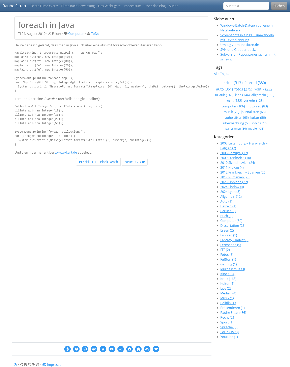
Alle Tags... (222, 74)
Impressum (132, 6)
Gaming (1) (228, 264)
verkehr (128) (254, 100)
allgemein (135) (262, 95)
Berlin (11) (228, 211)
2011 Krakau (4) (232, 167)
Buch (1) (226, 216)
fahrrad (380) (255, 82)
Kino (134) (227, 274)
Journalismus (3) (232, 269)
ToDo (95, 33)
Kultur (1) (227, 283)
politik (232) (263, 89)
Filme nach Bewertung (78, 6)
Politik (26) (228, 303)
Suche (173, 6)
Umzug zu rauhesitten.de (239, 45)
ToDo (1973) (229, 332)
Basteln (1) (228, 206)
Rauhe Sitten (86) (233, 312)
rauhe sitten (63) (236, 117)
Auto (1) (226, 201)
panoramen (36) (236, 128)
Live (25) (226, 288)
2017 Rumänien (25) (235, 177)
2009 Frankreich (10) (235, 158)
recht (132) (234, 100)
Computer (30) (231, 220)
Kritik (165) (228, 279)
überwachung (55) (237, 123)
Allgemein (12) (231, 196)
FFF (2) (225, 249)
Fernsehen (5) (230, 245)
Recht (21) (227, 317)
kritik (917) (233, 82)
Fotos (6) (226, 254)
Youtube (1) (229, 337)
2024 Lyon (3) (230, 191)
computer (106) (233, 106)
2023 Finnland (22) (234, 182)
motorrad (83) (257, 106)
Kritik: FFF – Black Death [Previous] (98, 162)
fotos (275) (243, 89)
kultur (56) (258, 117)
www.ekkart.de (66, 152)
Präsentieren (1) (232, 308)
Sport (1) (226, 322)
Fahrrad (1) (228, 235)
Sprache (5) (228, 327)
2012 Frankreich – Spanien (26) (243, 172)
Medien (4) (228, 293)
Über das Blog (155, 6)
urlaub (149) (224, 95)
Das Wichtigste (109, 6)
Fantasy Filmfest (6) (234, 240)
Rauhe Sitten (14, 5)
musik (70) (231, 112)
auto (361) (224, 89)
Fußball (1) (228, 259)
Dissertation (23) (232, 225)
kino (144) (242, 95)
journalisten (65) (253, 112)
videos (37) (259, 123)
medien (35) (256, 128)
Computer (76, 33)
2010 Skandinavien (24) (237, 162)
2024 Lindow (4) (232, 187)
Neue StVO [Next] (135, 162)
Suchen (279, 6)
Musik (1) (227, 298)
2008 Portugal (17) (234, 153)
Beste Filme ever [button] (43, 6)
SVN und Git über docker (239, 49)
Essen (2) (227, 230)
